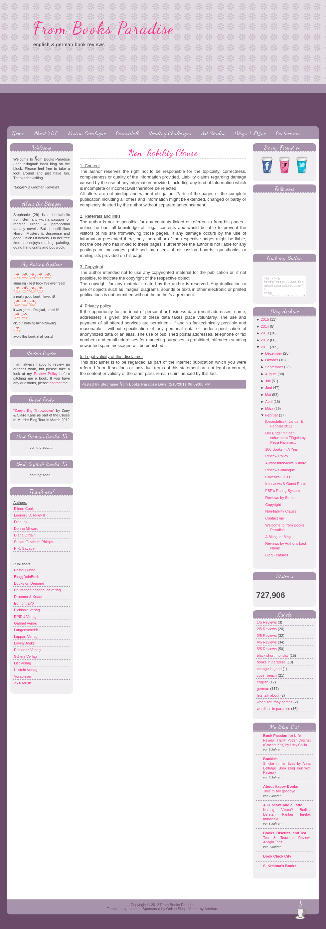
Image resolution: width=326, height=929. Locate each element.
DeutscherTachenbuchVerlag (37, 590)
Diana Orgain (25, 535)
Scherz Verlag (25, 656)
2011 (265, 352)
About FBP (46, 133)
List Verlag (22, 663)
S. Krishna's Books (279, 871)
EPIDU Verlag (25, 617)
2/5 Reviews (267, 634)
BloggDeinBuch (26, 577)
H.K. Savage (24, 548)
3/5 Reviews (267, 640)
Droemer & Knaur (28, 597)
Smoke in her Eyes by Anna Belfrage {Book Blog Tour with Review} (287, 773)
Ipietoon (133, 914)
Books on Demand (29, 583)
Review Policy (46, 374)
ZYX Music (23, 683)
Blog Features (276, 560)
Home (18, 133)
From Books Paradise (104, 28)
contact (55, 383)
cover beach (267, 680)
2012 (265, 345)
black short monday (273, 660)
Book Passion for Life (282, 741)
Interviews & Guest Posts (285, 489)
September (274, 372)
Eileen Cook (24, 509)
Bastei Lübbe (24, 570)
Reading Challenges (169, 133)
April (268, 406)
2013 (265, 338)
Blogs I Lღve (250, 133)
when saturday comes (275, 707)
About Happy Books (280, 791)
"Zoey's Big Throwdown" (33, 410)
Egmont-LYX (24, 603)
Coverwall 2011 (277, 482)
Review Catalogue (87, 133)
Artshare (211, 914)
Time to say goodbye (279, 796)
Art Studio (213, 133)
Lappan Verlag (26, 637)
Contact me (287, 133)
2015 (265, 324)
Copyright (273, 510)
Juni (268, 393)
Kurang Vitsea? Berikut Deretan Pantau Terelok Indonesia (287, 819)
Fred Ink (20, 522)
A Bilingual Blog (277, 542)
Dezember (273, 358)
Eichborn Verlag (27, 610)
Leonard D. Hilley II (29, 515)
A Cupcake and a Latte (282, 810)
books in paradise (271, 667)
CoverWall (127, 133)
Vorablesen (23, 676)
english (263, 687)
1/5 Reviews (267, 627)
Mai (268, 400)
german (263, 694)
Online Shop (176, 914)
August (270, 379)
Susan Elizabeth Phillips (33, 542)
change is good (270, 674)
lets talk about (268, 700)
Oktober (271, 365)
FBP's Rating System (282, 496)
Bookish (270, 764)
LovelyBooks (24, 643)
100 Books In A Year (281, 454)
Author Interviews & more (285, 468)
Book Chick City (277, 861)
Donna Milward (26, 528)
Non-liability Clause (163, 152)
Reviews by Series (280, 503)
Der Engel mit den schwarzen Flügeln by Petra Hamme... (285, 442)
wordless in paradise (274, 714)
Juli (268, 386)
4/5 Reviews (267, 647)
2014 (265, 331)
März (269, 413)
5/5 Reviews (267, 654)
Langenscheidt (26, 630)
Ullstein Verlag (25, 670)
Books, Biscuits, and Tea (284, 838)
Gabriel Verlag (25, 623)
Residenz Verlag (27, 650)
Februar (271, 420)
